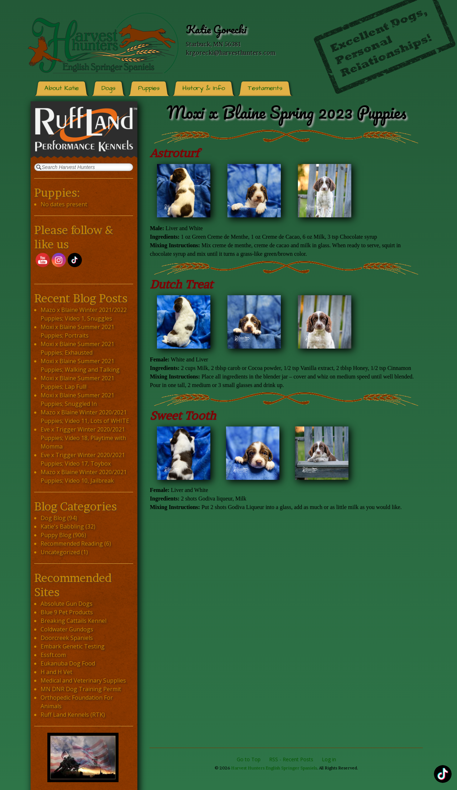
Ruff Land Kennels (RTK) (73, 715)
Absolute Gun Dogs (67, 604)
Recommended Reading (72, 543)
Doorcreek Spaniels (67, 638)
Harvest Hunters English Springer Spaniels (274, 767)
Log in (329, 759)
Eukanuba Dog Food (68, 663)
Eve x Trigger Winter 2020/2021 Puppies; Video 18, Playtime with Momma (83, 437)
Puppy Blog (56, 535)
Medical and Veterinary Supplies (83, 680)
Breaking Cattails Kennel (73, 621)
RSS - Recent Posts (291, 759)
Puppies (148, 88)
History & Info (203, 88)
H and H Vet (56, 672)
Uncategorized (60, 552)
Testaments (265, 88)
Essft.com (53, 655)
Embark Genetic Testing (73, 646)
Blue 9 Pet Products (67, 612)
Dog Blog (53, 518)
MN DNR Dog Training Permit (81, 689)
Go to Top (249, 759)
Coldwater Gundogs (67, 629)
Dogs (108, 88)
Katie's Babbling (62, 526)
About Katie (61, 88)
